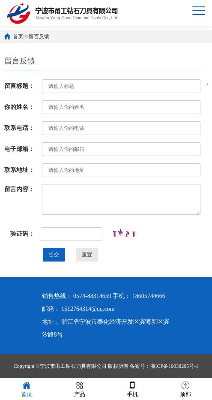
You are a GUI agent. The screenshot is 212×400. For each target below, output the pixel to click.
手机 (132, 388)
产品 (79, 388)
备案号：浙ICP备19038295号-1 (164, 366)
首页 (18, 36)
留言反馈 (39, 36)
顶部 (185, 388)
